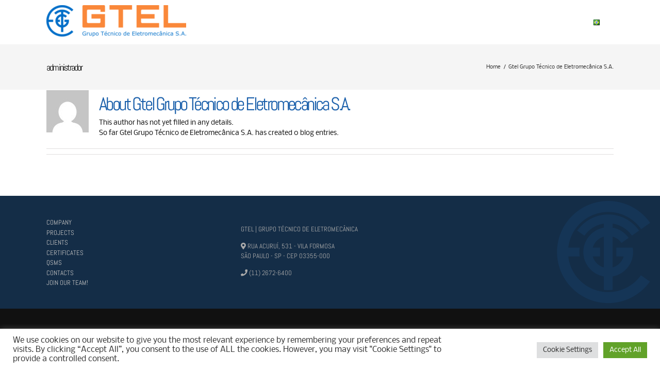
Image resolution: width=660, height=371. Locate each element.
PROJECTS (60, 232)
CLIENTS (57, 242)
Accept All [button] (625, 350)
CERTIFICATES (65, 252)
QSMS (54, 262)
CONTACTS (60, 272)
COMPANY (59, 222)
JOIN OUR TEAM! (67, 282)
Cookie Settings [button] (567, 350)
